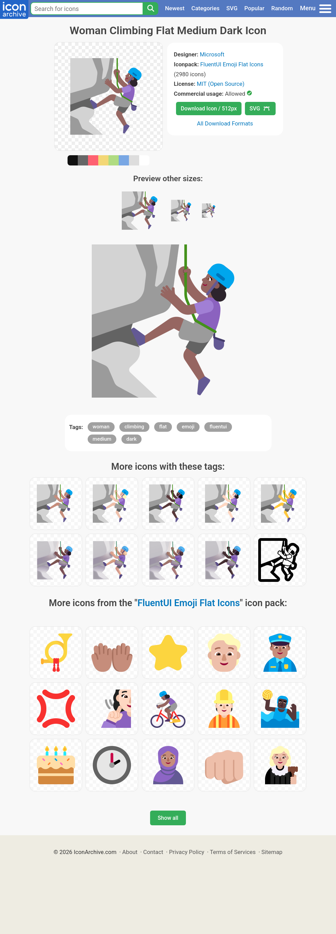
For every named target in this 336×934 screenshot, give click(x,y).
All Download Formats (225, 123)
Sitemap (271, 852)
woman (101, 427)
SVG (232, 8)
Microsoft (212, 54)
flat (163, 427)
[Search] (150, 8)
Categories (205, 8)
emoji (188, 427)
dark (132, 439)
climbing (134, 427)
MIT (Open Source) (221, 83)
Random (282, 8)
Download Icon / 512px (209, 108)
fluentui (218, 427)
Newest (175, 8)
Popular (254, 8)
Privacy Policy (186, 852)
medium (102, 439)
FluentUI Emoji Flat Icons (231, 64)
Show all (168, 818)
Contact (153, 852)
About (129, 852)
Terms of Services (232, 852)
